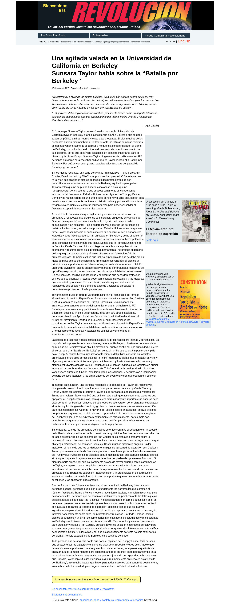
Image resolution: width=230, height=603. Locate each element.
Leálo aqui (152, 240)
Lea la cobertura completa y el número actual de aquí (96, 579)
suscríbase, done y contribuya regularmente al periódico (111, 600)
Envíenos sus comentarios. (67, 594)
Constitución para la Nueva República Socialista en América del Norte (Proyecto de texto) (177, 322)
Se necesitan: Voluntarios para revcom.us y (83, 589)
